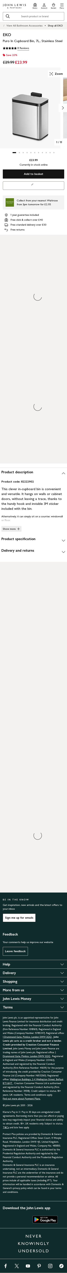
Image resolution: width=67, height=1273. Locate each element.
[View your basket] (53, 5)
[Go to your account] (44, 5)
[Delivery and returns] (33, 552)
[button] (62, 5)
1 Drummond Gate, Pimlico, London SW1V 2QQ (27, 1036)
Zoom (56, 74)
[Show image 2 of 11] (63, 108)
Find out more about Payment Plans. (21, 1098)
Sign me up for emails (19, 917)
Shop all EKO (55, 25)
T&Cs (6, 1127)
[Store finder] (35, 5)
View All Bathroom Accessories (24, 25)
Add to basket (33, 174)
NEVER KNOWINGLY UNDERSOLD (34, 1243)
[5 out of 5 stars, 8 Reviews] (16, 48)
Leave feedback (15, 951)
